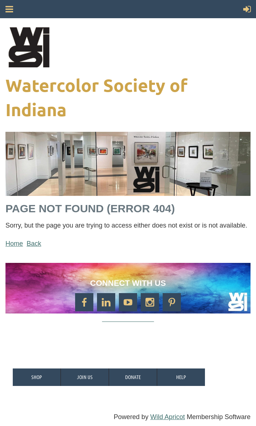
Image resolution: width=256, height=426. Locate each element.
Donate (133, 377)
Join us (85, 377)
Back (34, 243)
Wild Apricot (167, 417)
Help (181, 377)
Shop (36, 377)
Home (14, 243)
